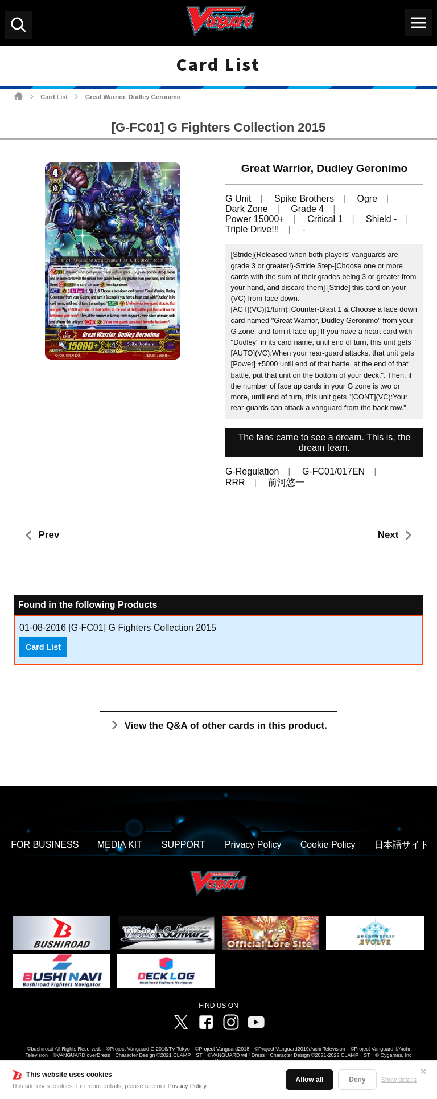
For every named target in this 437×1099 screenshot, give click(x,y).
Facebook (206, 1022)
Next (388, 534)
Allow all (310, 1080)
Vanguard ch (256, 1022)
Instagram (231, 1022)
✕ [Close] (423, 1071)
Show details (399, 1079)
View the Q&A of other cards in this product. (226, 725)
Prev (49, 534)
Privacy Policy (187, 1085)
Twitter (181, 1022)
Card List (54, 96)
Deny (357, 1080)
